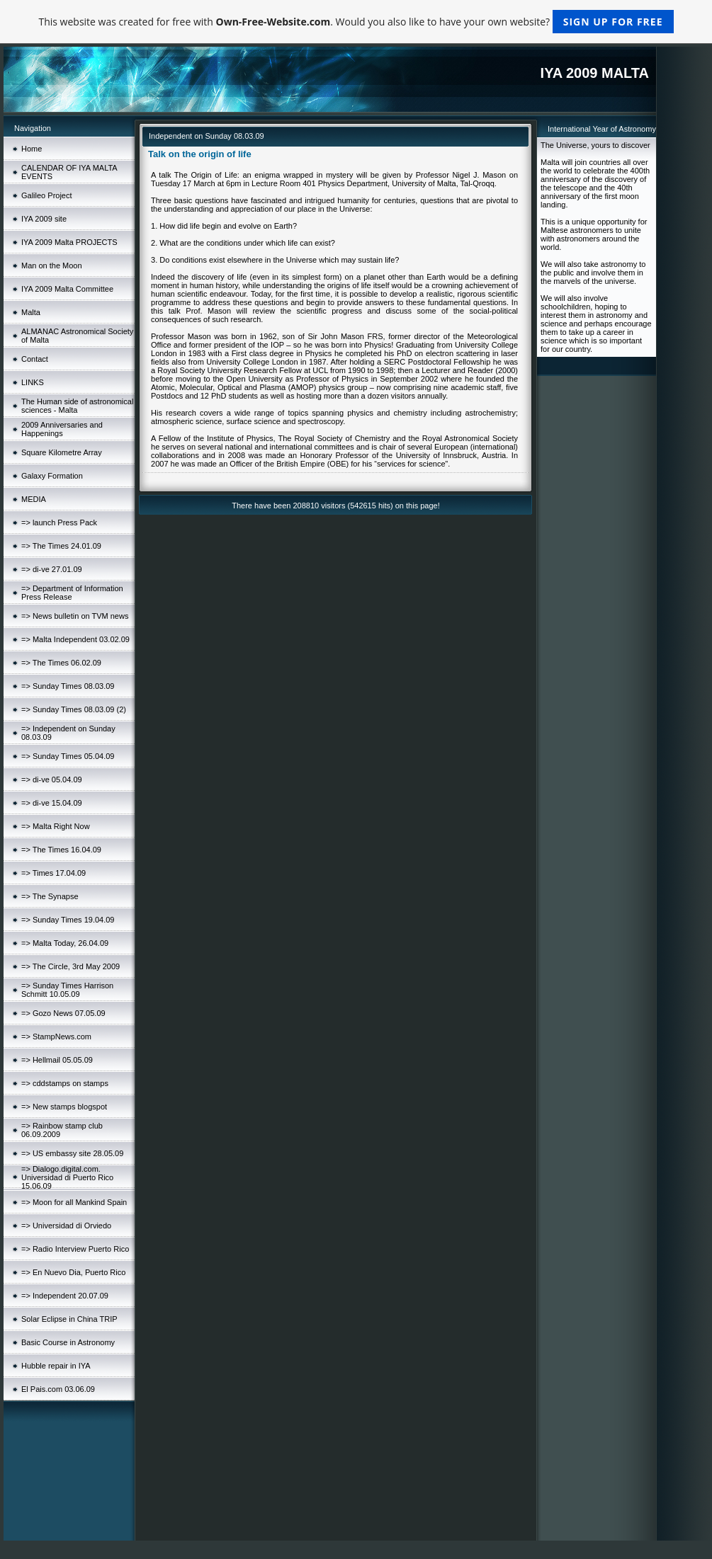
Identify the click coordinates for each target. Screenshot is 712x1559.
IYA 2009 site (44, 219)
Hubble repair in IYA (56, 1365)
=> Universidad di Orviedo (66, 1225)
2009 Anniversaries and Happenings (62, 429)
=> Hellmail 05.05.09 (57, 1060)
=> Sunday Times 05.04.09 (67, 756)
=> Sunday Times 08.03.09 (67, 686)
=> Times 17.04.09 (53, 873)
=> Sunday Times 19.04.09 (67, 919)
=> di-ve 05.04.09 (51, 779)
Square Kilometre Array (61, 452)
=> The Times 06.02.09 (61, 662)
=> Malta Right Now (55, 826)
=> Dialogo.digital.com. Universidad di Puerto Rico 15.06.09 (67, 1177)
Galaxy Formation (52, 476)
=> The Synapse (50, 896)
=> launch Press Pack (59, 522)
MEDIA (33, 499)
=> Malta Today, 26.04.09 (64, 943)
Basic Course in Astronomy (68, 1342)
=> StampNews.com (56, 1036)
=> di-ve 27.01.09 (51, 569)
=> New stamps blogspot (64, 1106)
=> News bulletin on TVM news (74, 616)
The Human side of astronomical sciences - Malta (77, 405)
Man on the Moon (51, 265)
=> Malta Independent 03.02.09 (75, 639)
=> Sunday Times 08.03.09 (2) (73, 709)
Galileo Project (46, 195)
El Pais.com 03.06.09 (58, 1389)
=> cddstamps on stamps (64, 1083)
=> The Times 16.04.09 (61, 849)
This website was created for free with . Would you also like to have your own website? (355, 21)
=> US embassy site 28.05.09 (72, 1153)
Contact (34, 359)
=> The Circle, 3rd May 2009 (70, 966)
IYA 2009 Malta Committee (67, 289)
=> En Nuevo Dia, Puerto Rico (73, 1272)
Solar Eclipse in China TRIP (69, 1319)
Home (31, 148)
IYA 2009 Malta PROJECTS (69, 242)
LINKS (32, 382)
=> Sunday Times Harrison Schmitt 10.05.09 (67, 989)
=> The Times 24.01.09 (61, 546)
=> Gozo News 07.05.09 (63, 1013)
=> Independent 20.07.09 (64, 1295)
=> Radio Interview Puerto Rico (75, 1249)
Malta (30, 312)
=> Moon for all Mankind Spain (74, 1202)
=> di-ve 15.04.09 (51, 803)
